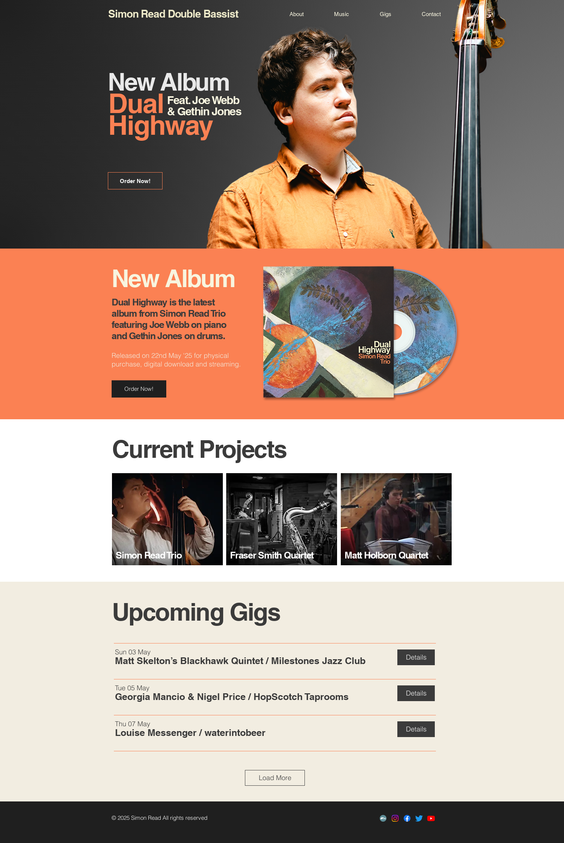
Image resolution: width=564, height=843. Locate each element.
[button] (189, 660)
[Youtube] (431, 818)
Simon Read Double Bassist (173, 13)
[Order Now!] (135, 180)
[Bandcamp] (383, 818)
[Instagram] (395, 818)
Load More (275, 777)
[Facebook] (407, 818)
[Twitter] (419, 818)
